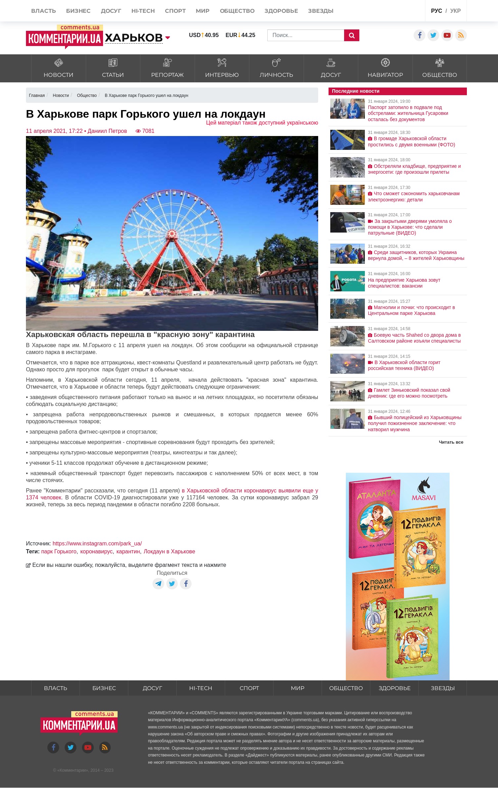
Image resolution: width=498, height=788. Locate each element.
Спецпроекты (394, 11)
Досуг (152, 688)
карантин (128, 551)
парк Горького (58, 551)
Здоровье (394, 688)
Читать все (451, 442)
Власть (55, 688)
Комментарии (72, 770)
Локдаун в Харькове (169, 551)
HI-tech (201, 688)
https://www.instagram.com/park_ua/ (97, 543)
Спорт (249, 688)
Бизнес (104, 688)
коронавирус (96, 551)
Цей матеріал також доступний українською (262, 123)
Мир (297, 688)
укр (455, 11)
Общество (346, 688)
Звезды (442, 688)
